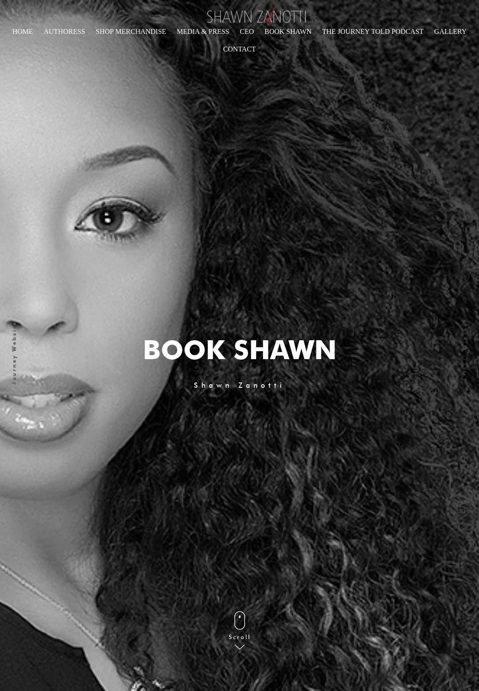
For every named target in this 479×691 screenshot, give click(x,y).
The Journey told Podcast (372, 31)
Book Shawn (288, 31)
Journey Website (14, 353)
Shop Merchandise (131, 31)
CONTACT (239, 49)
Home (22, 31)
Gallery (450, 31)
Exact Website (465, 353)
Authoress (64, 31)
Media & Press (203, 31)
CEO (247, 31)
